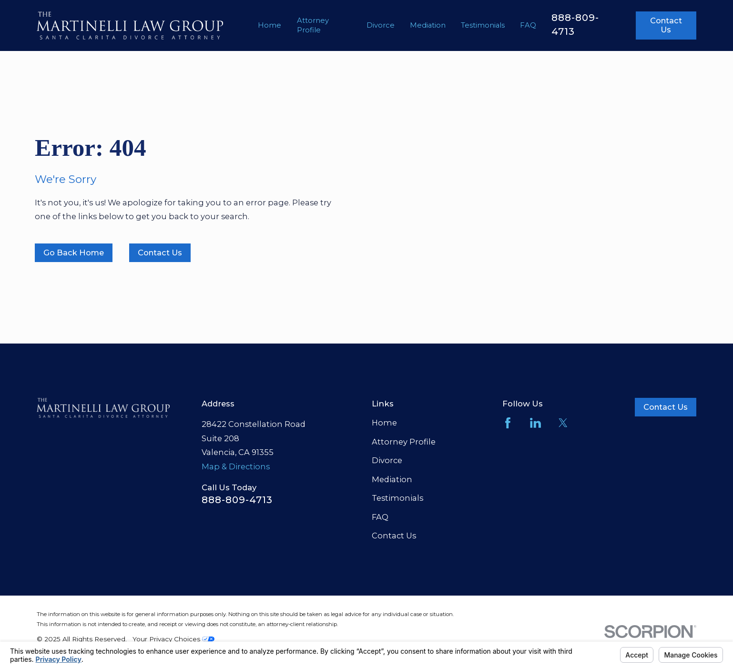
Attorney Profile (404, 441)
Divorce (387, 460)
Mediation (392, 479)
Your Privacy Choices (173, 639)
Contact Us (666, 25)
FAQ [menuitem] (528, 25)
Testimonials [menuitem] (483, 25)
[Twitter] (563, 422)
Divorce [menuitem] (380, 25)
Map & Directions (236, 466)
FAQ (380, 517)
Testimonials (397, 498)
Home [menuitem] (269, 25)
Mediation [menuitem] (428, 25)
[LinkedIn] (535, 422)
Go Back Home (73, 252)
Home (384, 422)
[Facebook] (507, 422)
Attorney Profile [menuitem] (313, 25)
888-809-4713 (237, 500)
